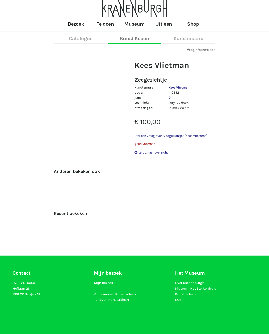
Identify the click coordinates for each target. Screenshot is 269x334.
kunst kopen (134, 38)
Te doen (105, 24)
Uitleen (163, 24)
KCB (178, 299)
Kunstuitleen (185, 294)
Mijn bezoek (103, 283)
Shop (193, 24)
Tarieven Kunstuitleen (111, 299)
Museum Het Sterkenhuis (195, 288)
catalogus (80, 38)
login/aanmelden (202, 50)
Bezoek (76, 24)
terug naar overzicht (153, 152)
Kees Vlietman (179, 87)
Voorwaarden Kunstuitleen (115, 294)
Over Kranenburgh (189, 283)
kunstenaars (188, 38)
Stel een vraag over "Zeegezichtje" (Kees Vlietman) (170, 136)
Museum (134, 24)
